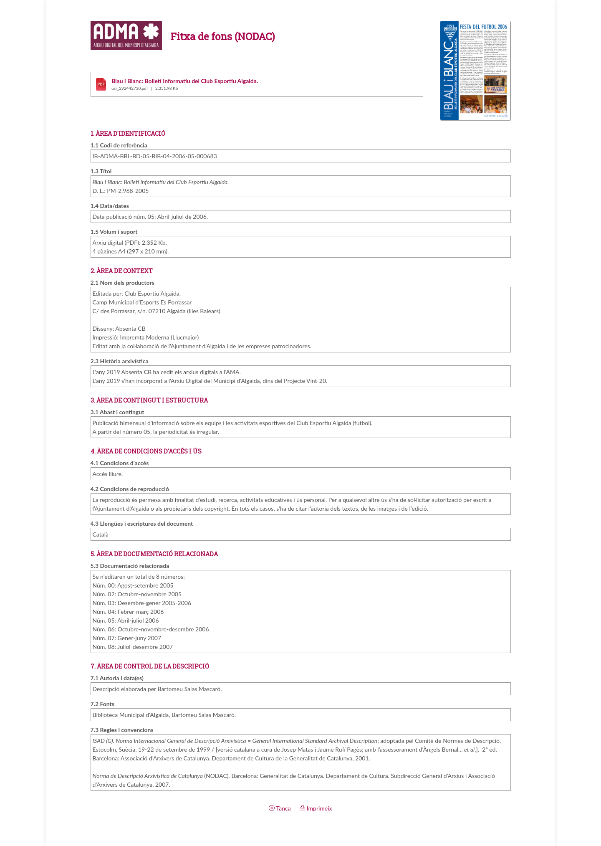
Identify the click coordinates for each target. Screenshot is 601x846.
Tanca (279, 808)
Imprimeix (316, 808)
